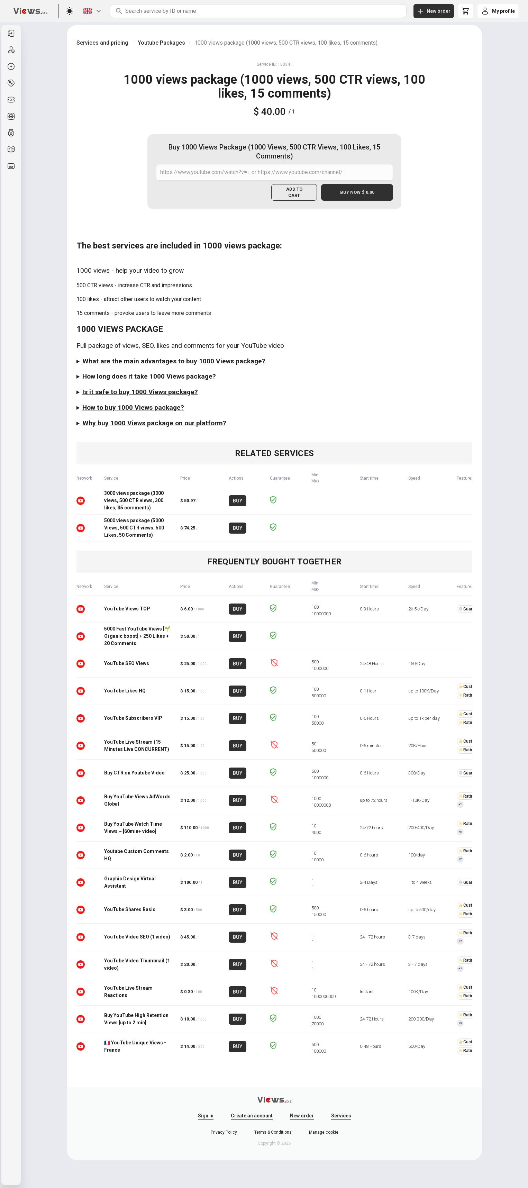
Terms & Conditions (273, 1132)
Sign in (205, 1115)
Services (341, 1115)
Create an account (252, 1115)
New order (302, 1115)
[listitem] (11, 33)
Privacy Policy (224, 1132)
